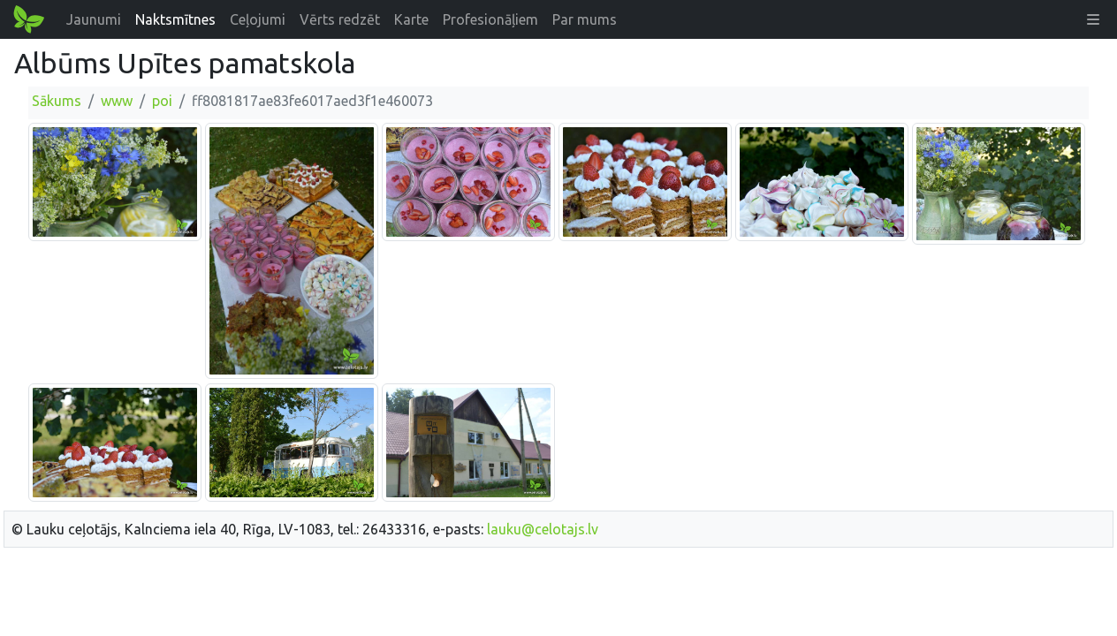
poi (162, 101)
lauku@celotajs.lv (542, 529)
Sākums (56, 101)
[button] (1093, 19)
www (117, 101)
